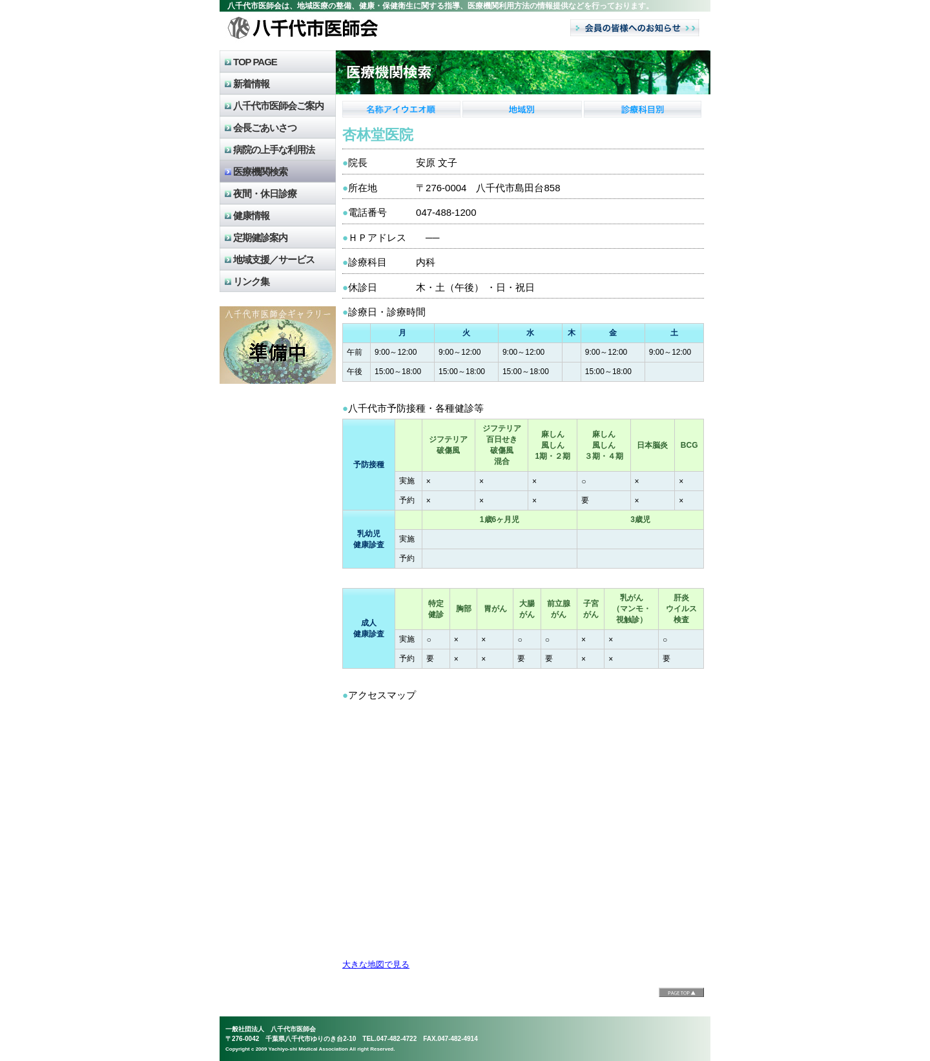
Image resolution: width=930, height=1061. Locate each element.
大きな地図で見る (375, 964)
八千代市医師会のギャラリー (278, 345)
